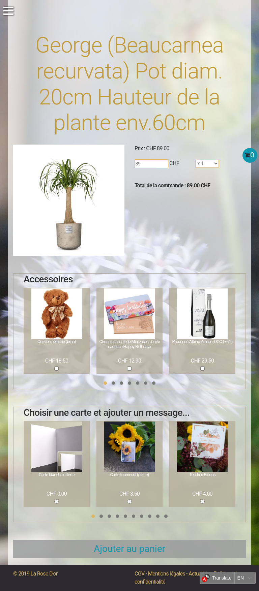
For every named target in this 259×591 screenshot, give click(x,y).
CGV (139, 573)
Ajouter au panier (129, 548)
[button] (105, 383)
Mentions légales (166, 573)
